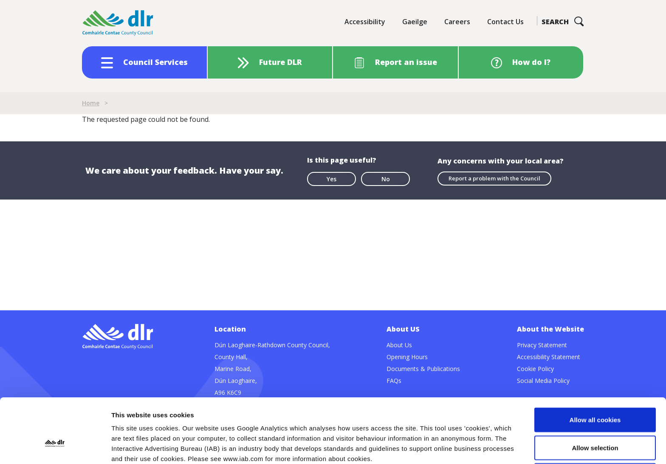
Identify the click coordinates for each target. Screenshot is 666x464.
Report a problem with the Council (494, 178)
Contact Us (505, 21)
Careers (457, 21)
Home (90, 103)
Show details (446, 447)
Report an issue (406, 62)
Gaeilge (414, 21)
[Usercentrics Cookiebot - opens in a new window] (55, 447)
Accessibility (364, 21)
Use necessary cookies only (595, 415)
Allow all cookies (595, 359)
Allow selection (595, 387)
